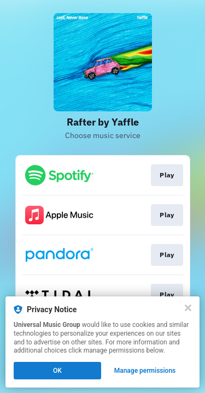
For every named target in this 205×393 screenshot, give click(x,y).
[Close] (188, 308)
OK (57, 370)
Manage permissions (145, 370)
